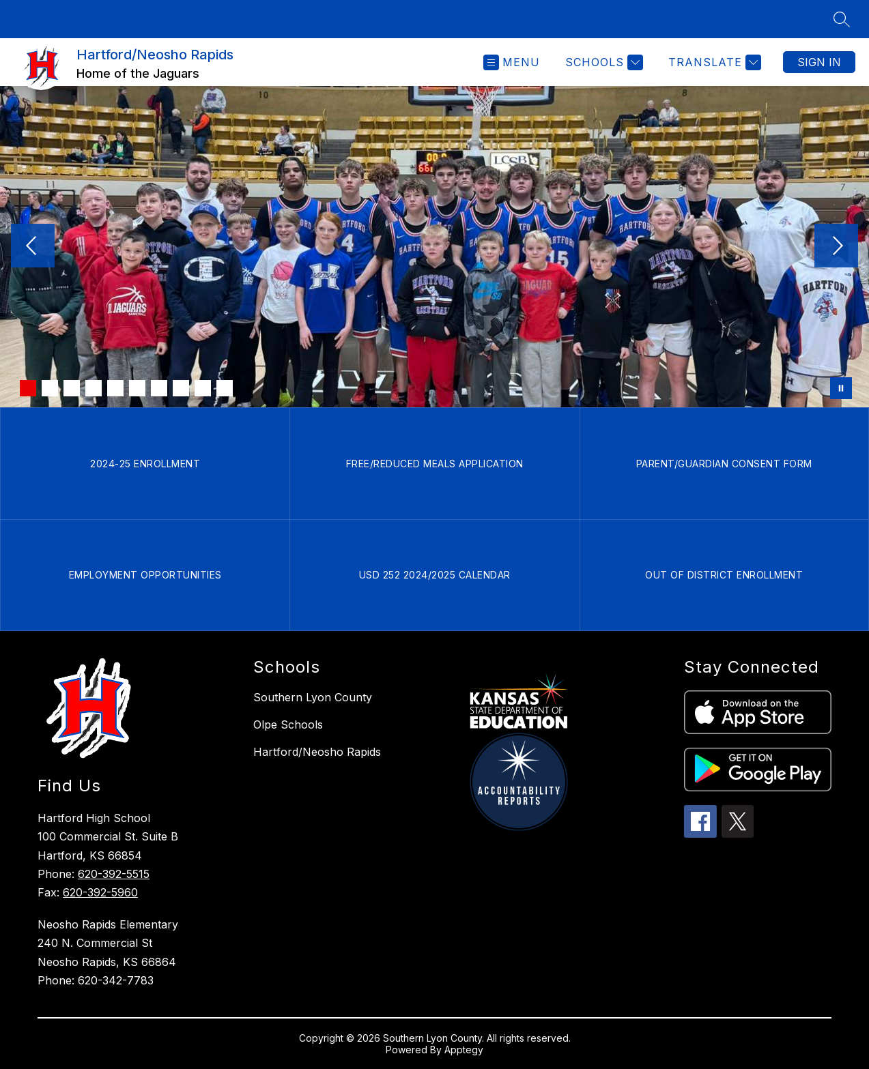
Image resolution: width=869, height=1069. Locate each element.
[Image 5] (115, 388)
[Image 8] (181, 388)
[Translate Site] (713, 62)
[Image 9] (203, 388)
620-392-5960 (100, 892)
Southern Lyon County (312, 697)
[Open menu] (511, 62)
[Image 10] (224, 388)
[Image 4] (93, 388)
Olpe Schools (288, 724)
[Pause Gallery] (841, 388)
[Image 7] (159, 388)
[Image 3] (71, 388)
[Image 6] (137, 388)
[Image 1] (28, 388)
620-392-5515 (113, 874)
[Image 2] (50, 388)
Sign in (819, 62)
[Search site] (842, 19)
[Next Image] (836, 247)
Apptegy (463, 1049)
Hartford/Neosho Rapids (317, 752)
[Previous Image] (33, 247)
